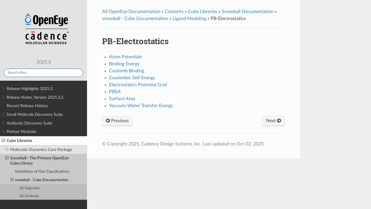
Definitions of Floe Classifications (42, 172)
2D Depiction (29, 188)
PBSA (115, 91)
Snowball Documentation (248, 11)
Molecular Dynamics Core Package (38, 149)
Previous (117, 120)
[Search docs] (43, 73)
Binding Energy (124, 64)
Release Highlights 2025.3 (27, 88)
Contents (174, 11)
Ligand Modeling (189, 18)
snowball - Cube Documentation (39, 180)
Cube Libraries (17, 140)
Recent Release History (27, 106)
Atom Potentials (125, 57)
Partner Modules (19, 131)
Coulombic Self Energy (132, 77)
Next (273, 120)
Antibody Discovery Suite (27, 123)
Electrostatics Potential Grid (138, 84)
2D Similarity (29, 196)
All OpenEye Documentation (131, 11)
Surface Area (122, 98)
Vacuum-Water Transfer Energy (141, 105)
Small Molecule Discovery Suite (32, 114)
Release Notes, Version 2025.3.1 (33, 97)
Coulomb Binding (126, 71)
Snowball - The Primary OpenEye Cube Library (36, 160)
